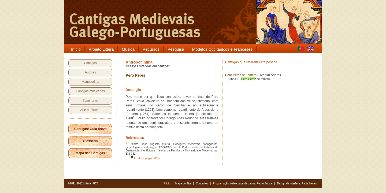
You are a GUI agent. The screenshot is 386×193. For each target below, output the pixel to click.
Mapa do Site (183, 183)
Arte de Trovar (90, 110)
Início (167, 183)
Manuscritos (90, 82)
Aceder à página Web (144, 158)
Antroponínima (139, 62)
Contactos (202, 183)
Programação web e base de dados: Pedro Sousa (242, 183)
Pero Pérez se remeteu (241, 75)
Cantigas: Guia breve (90, 129)
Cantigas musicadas (90, 91)
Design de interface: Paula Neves (297, 183)
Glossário (90, 141)
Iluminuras (90, 100)
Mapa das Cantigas (90, 153)
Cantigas (90, 63)
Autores (90, 72)
